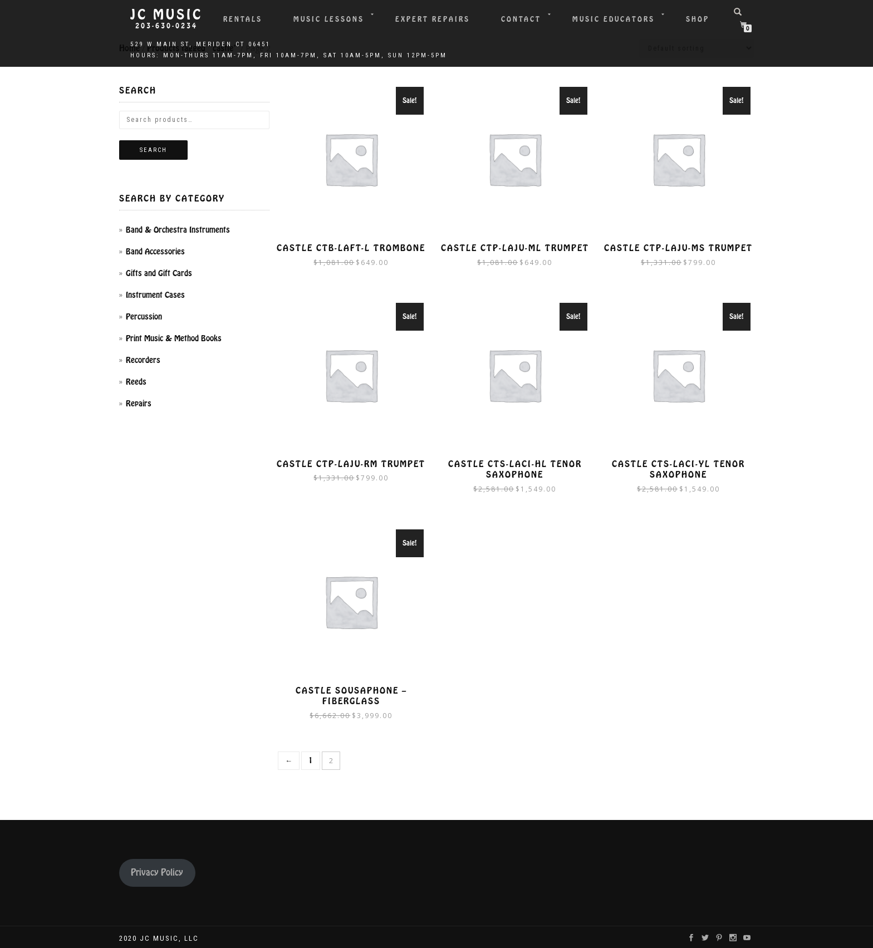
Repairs (138, 404)
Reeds (136, 382)
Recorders (143, 360)
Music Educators (613, 19)
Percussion (144, 317)
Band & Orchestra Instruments (178, 230)
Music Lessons (328, 19)
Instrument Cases (155, 295)
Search (153, 150)
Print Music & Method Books (174, 338)
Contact (521, 19)
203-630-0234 (166, 26)
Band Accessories (155, 252)
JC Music (166, 15)
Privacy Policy (157, 870)
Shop (697, 19)
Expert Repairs (432, 19)
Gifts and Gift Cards (159, 273)
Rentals (242, 19)
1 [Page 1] (310, 758)
